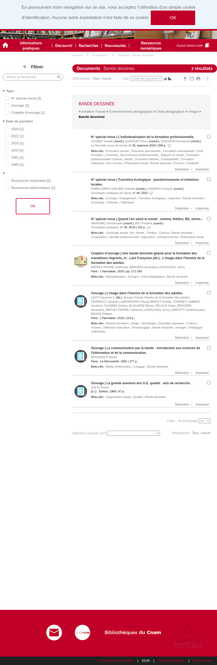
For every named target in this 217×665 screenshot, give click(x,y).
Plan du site (202, 661)
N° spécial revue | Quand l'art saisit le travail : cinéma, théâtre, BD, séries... (147, 219)
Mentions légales (171, 661)
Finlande (112, 202)
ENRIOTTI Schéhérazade (188, 309)
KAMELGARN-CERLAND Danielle (113, 188)
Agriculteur (148, 237)
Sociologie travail (117, 232)
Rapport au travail (172, 154)
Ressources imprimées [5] (31, 181)
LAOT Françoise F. (103, 297)
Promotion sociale (117, 151)
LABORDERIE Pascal (134, 301)
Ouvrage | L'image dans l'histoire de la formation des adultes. (137, 293)
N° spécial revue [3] (26, 98)
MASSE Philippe (101, 313)
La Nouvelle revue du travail (109, 145)
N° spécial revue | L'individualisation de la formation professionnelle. (142, 137)
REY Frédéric (144, 223)
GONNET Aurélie (102, 141)
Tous (96, 78)
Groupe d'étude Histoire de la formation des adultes (156, 297)
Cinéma (164, 232)
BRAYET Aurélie (160, 301)
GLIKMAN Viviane (116, 305)
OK (173, 17)
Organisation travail (118, 396)
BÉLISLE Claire (165, 305)
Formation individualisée (178, 151)
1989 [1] (17, 165)
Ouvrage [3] (20, 105)
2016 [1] (17, 143)
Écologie (111, 198)
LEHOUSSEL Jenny (172, 267)
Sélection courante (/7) (89, 433)
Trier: (126, 78)
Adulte (129, 159)
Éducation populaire (171, 323)
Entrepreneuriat (168, 237)
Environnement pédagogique (131, 111)
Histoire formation (117, 323)
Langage (139, 366)
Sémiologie (149, 323)
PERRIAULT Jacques (105, 301)
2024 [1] (17, 129)
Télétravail (127, 202)
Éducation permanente (146, 151)
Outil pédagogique (171, 111)
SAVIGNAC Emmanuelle (107, 223)
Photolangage (141, 327)
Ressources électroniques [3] (33, 188)
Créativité (192, 163)
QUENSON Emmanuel (175, 141)
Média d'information (118, 366)
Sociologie (97, 202)
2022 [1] (17, 136)
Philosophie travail (136, 163)
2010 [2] (17, 150)
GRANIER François (160, 188)
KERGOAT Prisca (136, 141)
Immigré (133, 276)
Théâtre (152, 232)
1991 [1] (17, 157)
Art (132, 232)
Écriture (179, 163)
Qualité (138, 396)
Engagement (127, 198)
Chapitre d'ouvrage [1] (28, 113)
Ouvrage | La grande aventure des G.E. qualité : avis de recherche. (140, 383)
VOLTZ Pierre (100, 387)
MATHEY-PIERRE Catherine (109, 267)
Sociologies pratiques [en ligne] (111, 192)
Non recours (114, 163)
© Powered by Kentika (115, 661)
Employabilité (170, 159)
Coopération (99, 237)
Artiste (140, 232)
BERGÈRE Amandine (143, 267)
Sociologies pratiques (105, 227)
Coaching (111, 154)
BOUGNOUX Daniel (104, 357)
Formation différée (147, 159)
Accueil (77, 55)
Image (193, 111)
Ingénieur (174, 198)
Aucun (106, 78)
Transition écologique (152, 198)
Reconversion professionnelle (139, 154)
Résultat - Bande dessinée (136, 55)
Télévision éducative (116, 327)
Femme (96, 327)
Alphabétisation (116, 276)
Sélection (182, 169)
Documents (100, 55)
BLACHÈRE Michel (141, 305)
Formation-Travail (92, 111)
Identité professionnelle (124, 237)
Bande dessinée (97, 104)
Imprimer (202, 169)
